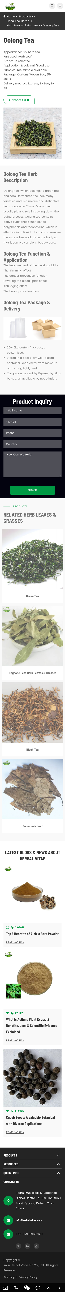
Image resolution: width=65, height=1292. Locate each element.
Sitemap (9, 1277)
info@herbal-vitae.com (22, 1220)
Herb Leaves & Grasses (22, 25)
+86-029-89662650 (23, 1234)
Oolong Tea (51, 25)
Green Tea (32, 597)
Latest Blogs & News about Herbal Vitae (32, 855)
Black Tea (32, 750)
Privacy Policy (28, 1277)
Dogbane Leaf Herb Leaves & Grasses (32, 674)
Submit (32, 490)
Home (11, 16)
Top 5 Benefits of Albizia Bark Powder (32, 934)
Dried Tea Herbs (18, 21)
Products (25, 16)
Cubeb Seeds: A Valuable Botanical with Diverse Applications (30, 1120)
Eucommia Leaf (32, 827)
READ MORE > (15, 942)
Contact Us (11, 1182)
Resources (10, 1164)
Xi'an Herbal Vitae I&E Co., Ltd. (24, 1265)
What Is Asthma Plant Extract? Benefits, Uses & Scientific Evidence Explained (31, 1025)
